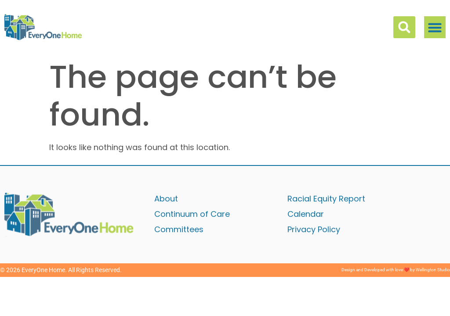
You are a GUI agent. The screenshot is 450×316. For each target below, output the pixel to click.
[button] (435, 27)
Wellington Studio (433, 269)
